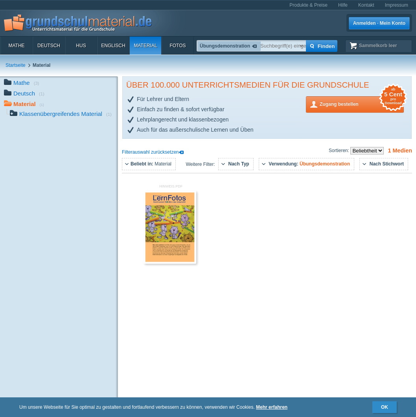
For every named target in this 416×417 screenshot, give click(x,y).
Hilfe (343, 5)
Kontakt (366, 5)
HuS (81, 45)
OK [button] (384, 407)
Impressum (396, 5)
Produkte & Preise (308, 5)
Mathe (16, 45)
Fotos (177, 45)
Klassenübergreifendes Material (61, 114)
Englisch (113, 45)
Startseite (16, 65)
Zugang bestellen (362, 103)
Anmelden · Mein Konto (379, 23)
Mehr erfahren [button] (271, 407)
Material (145, 45)
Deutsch (48, 45)
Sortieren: (339, 150)
